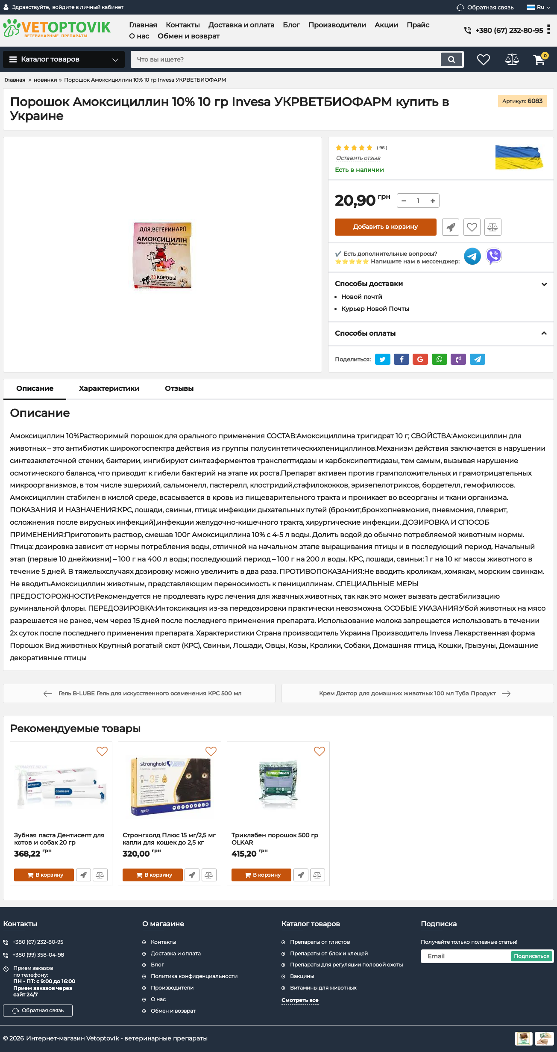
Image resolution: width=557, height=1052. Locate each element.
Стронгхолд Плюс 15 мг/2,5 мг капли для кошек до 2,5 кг (169, 843)
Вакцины (302, 976)
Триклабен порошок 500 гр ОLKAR (278, 843)
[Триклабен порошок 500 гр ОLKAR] (278, 789)
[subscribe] (487, 956)
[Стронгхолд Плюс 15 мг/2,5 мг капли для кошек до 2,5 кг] (169, 789)
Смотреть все (300, 1000)
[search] (294, 59)
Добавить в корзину (385, 227)
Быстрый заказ (449, 227)
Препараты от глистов (320, 942)
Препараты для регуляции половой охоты (346, 964)
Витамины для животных (323, 987)
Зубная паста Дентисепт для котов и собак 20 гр (61, 843)
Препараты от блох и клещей (329, 953)
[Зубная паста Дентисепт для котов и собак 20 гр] (61, 789)
